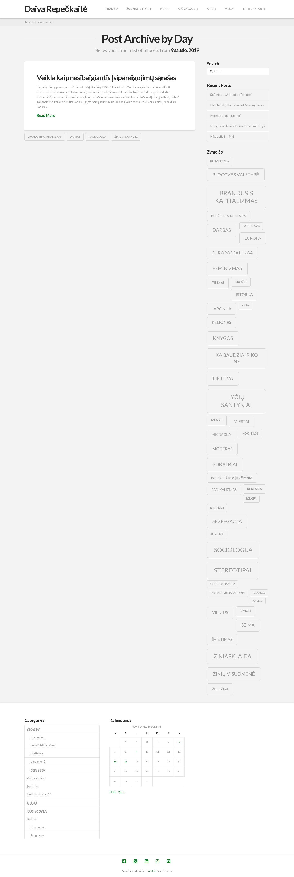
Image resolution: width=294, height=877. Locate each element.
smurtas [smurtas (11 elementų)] (217, 533)
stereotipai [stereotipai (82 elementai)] (232, 570)
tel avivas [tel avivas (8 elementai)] (259, 592)
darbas (75, 136)
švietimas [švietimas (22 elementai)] (222, 639)
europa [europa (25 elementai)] (252, 238)
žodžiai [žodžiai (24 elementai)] (220, 688)
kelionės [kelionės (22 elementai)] (221, 322)
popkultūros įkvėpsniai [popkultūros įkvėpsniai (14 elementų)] (232, 478)
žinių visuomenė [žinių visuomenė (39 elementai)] (234, 674)
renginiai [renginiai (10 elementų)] (217, 508)
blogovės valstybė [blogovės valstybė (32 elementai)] (235, 174)
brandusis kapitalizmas (45, 136)
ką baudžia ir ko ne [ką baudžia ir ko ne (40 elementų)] (237, 358)
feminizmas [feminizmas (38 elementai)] (227, 268)
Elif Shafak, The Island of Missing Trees (237, 105)
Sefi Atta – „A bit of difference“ (231, 94)
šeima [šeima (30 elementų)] (248, 625)
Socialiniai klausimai (43, 745)
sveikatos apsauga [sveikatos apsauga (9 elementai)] (222, 583)
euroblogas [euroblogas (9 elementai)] (251, 225)
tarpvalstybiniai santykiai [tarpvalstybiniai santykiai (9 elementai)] (227, 592)
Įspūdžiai (32, 786)
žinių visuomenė (126, 136)
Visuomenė (38, 761)
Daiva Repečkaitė (55, 8)
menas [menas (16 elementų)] (217, 420)
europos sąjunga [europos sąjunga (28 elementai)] (232, 252)
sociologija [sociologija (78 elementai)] (233, 549)
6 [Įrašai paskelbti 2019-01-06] (179, 741)
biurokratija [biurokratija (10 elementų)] (219, 161)
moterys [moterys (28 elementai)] (222, 448)
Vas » (121, 792)
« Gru (112, 792)
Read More (46, 115)
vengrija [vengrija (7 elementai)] (257, 600)
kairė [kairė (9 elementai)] (245, 305)
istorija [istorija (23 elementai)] (244, 294)
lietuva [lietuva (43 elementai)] (223, 378)
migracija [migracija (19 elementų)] (221, 434)
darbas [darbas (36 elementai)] (222, 230)
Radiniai (32, 819)
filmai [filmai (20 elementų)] (218, 282)
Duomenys (37, 827)
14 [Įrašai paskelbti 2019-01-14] (115, 761)
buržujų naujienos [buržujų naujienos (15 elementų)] (228, 216)
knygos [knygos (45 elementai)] (223, 338)
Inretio (151, 871)
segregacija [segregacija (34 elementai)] (227, 521)
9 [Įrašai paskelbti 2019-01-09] (136, 751)
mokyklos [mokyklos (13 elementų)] (250, 433)
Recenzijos (37, 737)
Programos (38, 835)
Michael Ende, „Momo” (225, 115)
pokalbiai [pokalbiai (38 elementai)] (225, 464)
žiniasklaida (38, 769)
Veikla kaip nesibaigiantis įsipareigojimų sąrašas (106, 77)
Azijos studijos (36, 778)
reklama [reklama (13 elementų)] (254, 489)
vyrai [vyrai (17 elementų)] (245, 611)
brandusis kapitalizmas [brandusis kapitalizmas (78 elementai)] (236, 196)
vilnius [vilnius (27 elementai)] (220, 612)
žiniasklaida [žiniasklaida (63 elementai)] (232, 656)
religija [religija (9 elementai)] (251, 498)
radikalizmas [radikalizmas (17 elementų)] (224, 489)
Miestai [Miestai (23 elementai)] (241, 421)
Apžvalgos (33, 728)
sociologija (97, 136)
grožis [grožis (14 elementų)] (240, 282)
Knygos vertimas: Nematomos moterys (237, 126)
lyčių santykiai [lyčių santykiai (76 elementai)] (236, 401)
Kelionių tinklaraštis (39, 794)
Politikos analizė (37, 810)
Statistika (37, 753)
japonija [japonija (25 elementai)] (221, 308)
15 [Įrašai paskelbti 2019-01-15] (125, 761)
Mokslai (32, 802)
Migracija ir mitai (222, 136)
